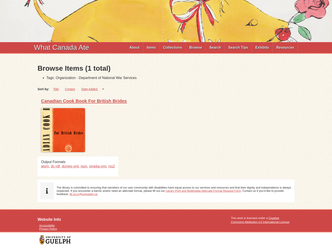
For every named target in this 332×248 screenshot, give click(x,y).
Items (151, 47)
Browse (195, 47)
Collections (172, 47)
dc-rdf (55, 166)
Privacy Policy (48, 228)
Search (215, 47)
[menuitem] (134, 47)
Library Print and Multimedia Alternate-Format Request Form (203, 190)
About (134, 47)
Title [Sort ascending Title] (56, 89)
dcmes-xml (70, 166)
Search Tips (238, 47)
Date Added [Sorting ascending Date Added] (89, 89)
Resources (285, 47)
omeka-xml (97, 166)
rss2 (111, 166)
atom (45, 166)
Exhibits (262, 47)
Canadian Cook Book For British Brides (84, 100)
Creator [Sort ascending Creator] (70, 89)
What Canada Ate (61, 47)
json (84, 166)
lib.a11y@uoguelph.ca (83, 194)
